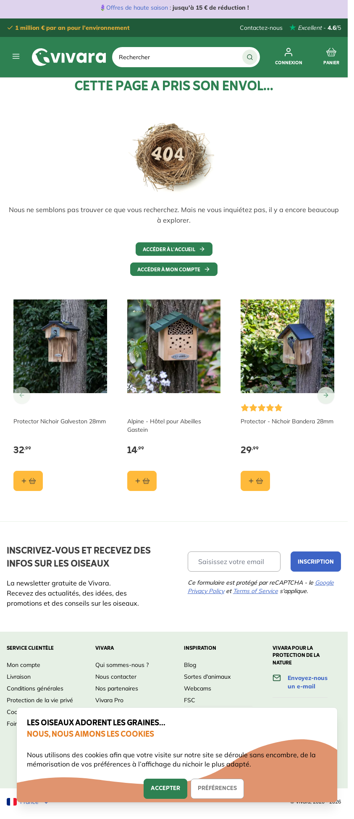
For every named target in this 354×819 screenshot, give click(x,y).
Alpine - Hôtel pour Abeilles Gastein (164, 425)
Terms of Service (255, 591)
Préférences (217, 788)
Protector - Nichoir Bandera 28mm (287, 421)
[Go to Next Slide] (325, 395)
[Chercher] (249, 57)
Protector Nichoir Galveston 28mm (59, 421)
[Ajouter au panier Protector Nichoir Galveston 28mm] (28, 481)
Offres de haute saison (137, 7)
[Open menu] (16, 56)
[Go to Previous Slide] (21, 395)
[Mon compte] (288, 57)
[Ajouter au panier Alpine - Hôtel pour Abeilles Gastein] (142, 481)
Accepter (165, 788)
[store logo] (69, 57)
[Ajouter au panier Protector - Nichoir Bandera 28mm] (255, 481)
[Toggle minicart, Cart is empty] (331, 57)
